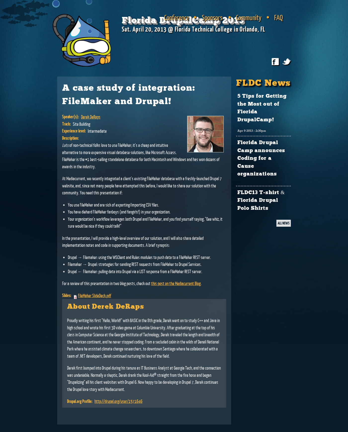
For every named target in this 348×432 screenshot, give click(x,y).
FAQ (278, 17)
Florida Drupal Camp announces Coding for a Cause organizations (261, 158)
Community (248, 17)
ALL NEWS (284, 223)
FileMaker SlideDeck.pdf (94, 295)
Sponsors (212, 17)
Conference (176, 17)
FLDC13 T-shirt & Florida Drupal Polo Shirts (261, 200)
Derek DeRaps (90, 117)
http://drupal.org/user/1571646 (118, 401)
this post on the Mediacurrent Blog (176, 283)
